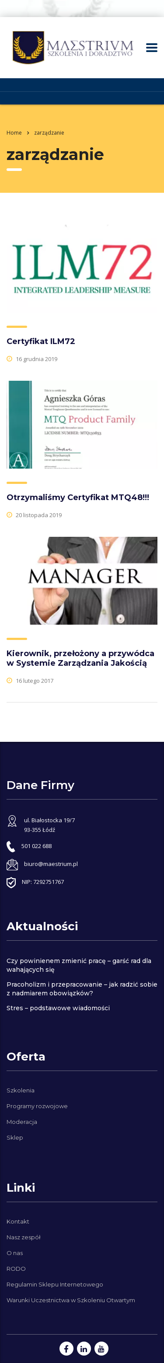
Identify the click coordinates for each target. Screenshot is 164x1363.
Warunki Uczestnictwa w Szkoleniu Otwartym (71, 1300)
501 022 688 (36, 846)
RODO (16, 1268)
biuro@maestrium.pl (51, 864)
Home (14, 132)
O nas (15, 1252)
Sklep (15, 1137)
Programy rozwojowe (37, 1105)
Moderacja (22, 1121)
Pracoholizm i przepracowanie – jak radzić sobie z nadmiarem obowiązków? (82, 989)
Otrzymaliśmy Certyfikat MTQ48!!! (78, 497)
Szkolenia (21, 1090)
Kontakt (18, 1221)
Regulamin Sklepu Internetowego (55, 1284)
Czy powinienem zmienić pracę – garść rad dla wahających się (79, 965)
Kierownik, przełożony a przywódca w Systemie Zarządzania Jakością (80, 658)
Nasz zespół (24, 1237)
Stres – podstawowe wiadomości (58, 1008)
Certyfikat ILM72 (41, 341)
